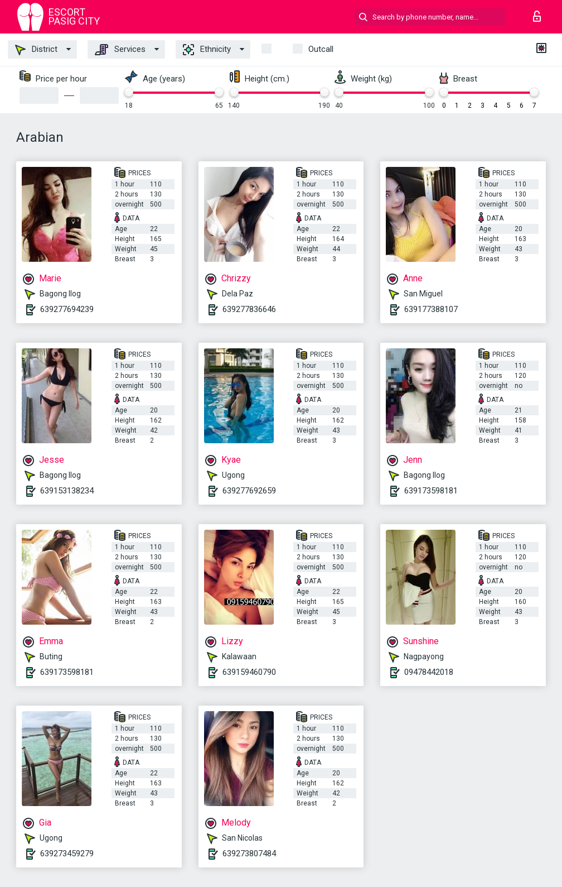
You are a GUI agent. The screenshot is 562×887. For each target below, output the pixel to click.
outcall (320, 49)
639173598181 (431, 491)
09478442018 (428, 672)
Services (120, 49)
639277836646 (249, 309)
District (36, 49)
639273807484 (249, 853)
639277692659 (249, 491)
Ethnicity (207, 49)
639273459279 (67, 853)
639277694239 (67, 309)
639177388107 (431, 309)
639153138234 (67, 491)
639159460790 (249, 672)
